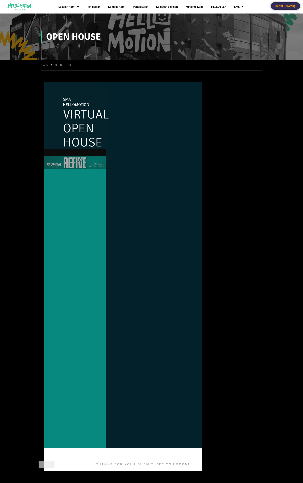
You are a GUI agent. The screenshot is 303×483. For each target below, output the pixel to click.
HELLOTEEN (218, 6)
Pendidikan (93, 6)
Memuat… (75, 305)
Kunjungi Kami (194, 6)
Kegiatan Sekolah (167, 6)
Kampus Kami (116, 6)
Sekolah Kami (68, 6)
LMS (238, 6)
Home (45, 65)
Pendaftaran (140, 6)
